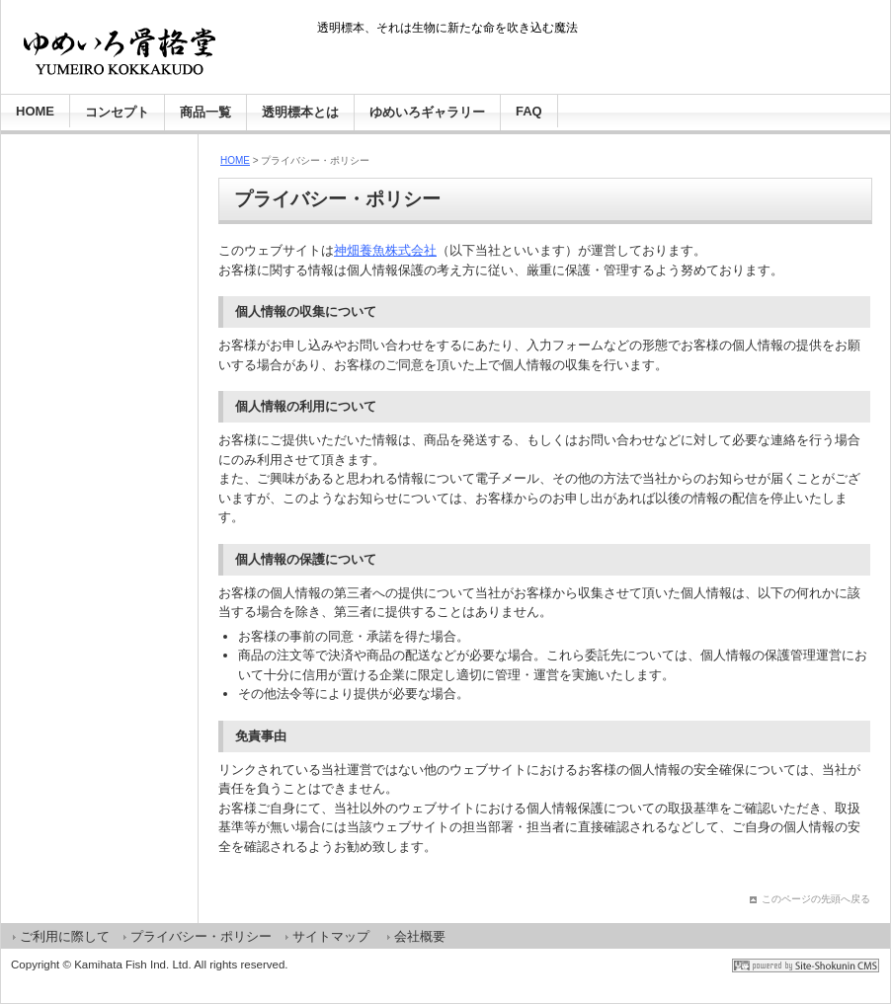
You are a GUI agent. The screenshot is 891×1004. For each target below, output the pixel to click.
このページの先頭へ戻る (816, 898)
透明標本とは (300, 112)
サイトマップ (330, 936)
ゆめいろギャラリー (427, 112)
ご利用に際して (65, 936)
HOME (35, 111)
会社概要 (420, 936)
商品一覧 (205, 112)
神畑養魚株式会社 (385, 250)
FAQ (529, 111)
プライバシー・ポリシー (201, 936)
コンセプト (117, 112)
